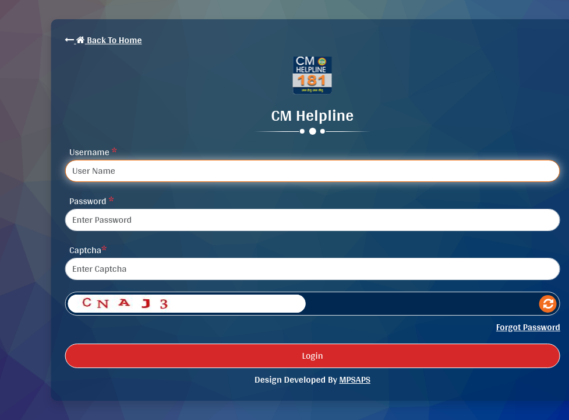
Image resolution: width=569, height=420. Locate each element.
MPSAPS (354, 379)
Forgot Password (528, 326)
